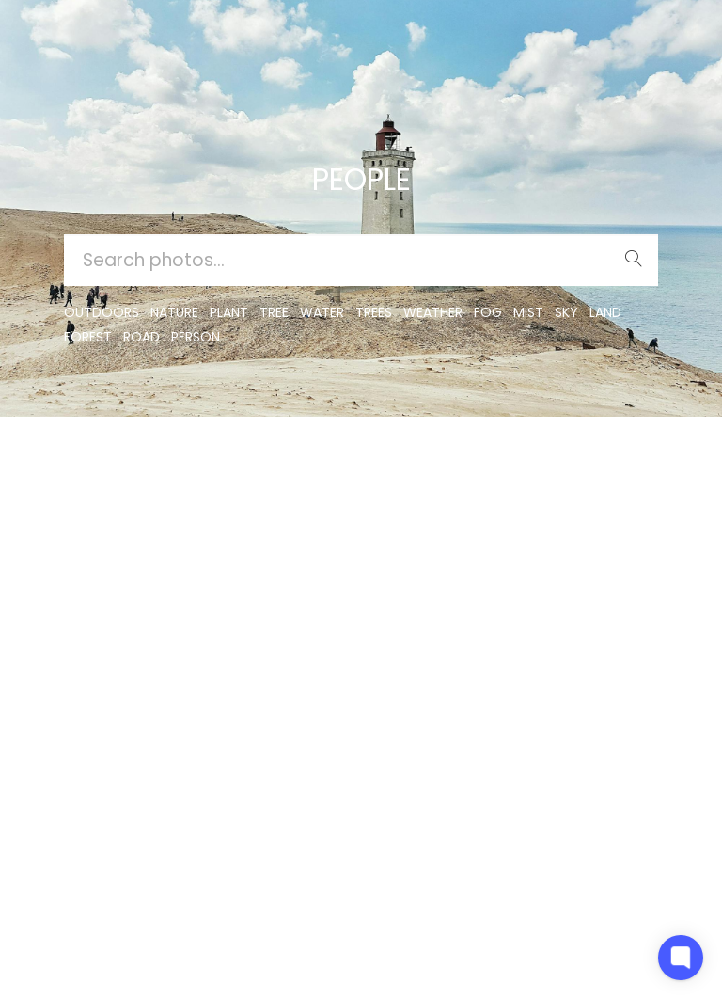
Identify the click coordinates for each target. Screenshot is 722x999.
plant (229, 312)
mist (528, 312)
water (322, 312)
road (141, 336)
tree (274, 312)
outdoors (101, 312)
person (195, 336)
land (605, 312)
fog (488, 312)
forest (88, 336)
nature (174, 312)
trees (373, 312)
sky (566, 312)
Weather (433, 312)
